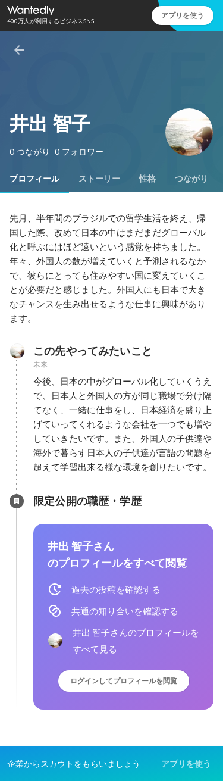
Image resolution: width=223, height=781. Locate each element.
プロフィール (34, 179)
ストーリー (99, 179)
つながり (191, 179)
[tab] (34, 178)
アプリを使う (182, 15)
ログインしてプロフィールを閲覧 (123, 681)
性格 (147, 179)
